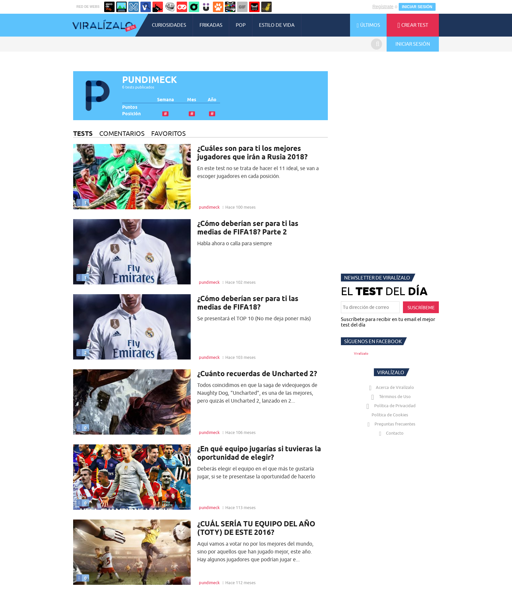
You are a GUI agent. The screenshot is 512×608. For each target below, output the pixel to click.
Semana (165, 99)
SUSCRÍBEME (421, 307)
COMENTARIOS (122, 133)
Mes (191, 99)
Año (212, 99)
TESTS (83, 133)
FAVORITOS (168, 133)
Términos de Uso (390, 396)
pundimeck (209, 207)
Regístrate (382, 6)
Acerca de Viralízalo (390, 387)
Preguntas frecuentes (390, 424)
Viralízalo (361, 353)
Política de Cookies (390, 414)
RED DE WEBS (88, 6)
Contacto (390, 433)
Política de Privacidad (390, 405)
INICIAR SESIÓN (417, 7)
